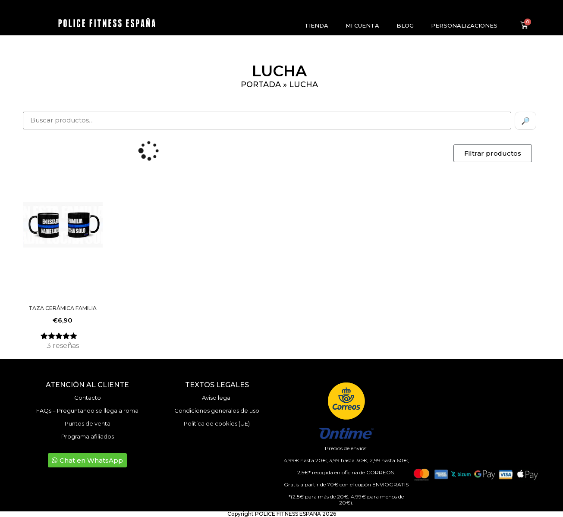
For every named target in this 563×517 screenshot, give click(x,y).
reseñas (63, 346)
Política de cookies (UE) (217, 423)
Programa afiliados (87, 436)
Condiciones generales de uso (216, 410)
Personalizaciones (464, 25)
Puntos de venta (87, 423)
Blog (405, 25)
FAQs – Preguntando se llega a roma (87, 410)
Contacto (87, 397)
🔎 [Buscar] (525, 120)
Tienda (316, 25)
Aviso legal (217, 397)
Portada (261, 84)
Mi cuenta (362, 25)
